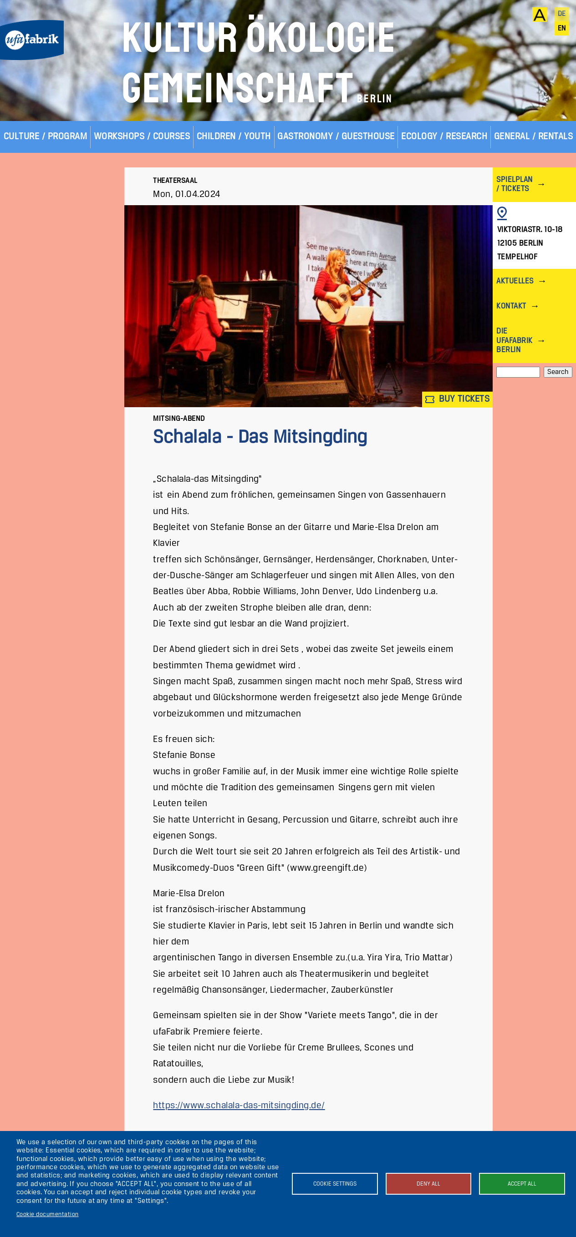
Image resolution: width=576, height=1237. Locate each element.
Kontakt (511, 306)
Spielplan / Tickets (514, 184)
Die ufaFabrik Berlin (514, 340)
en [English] (562, 28)
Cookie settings (335, 1184)
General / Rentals (533, 136)
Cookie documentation (47, 1214)
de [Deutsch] (562, 14)
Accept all (522, 1184)
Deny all (428, 1184)
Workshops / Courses (142, 136)
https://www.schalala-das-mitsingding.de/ (239, 1106)
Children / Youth (234, 136)
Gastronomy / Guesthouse (335, 136)
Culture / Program (45, 136)
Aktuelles (514, 281)
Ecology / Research (444, 136)
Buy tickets (457, 399)
